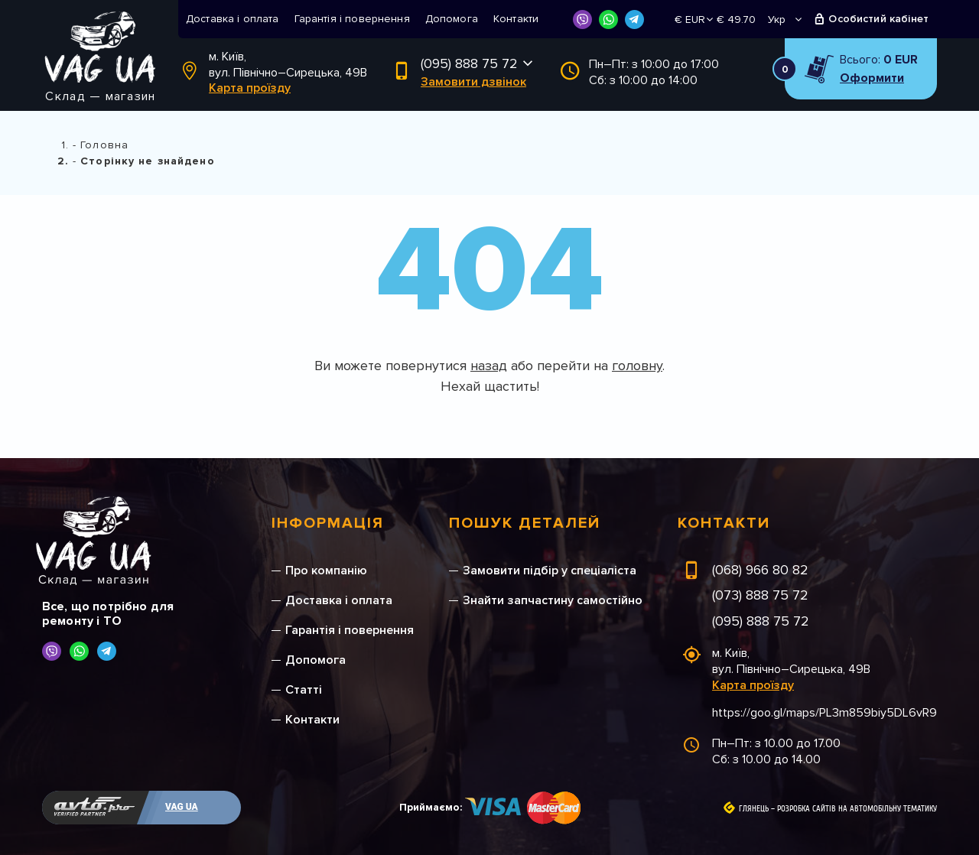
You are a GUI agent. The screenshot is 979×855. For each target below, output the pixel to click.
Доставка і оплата (232, 18)
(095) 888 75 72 (469, 63)
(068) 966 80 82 (760, 569)
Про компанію (326, 570)
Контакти (515, 18)
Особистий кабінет (878, 18)
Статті (303, 689)
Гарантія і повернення (352, 18)
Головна (104, 144)
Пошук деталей (524, 523)
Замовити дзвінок (473, 81)
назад (488, 365)
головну (637, 365)
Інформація (328, 523)
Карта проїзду (250, 88)
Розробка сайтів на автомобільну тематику (857, 809)
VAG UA (181, 806)
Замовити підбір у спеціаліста (549, 570)
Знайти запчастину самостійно (552, 600)
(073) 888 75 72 (760, 595)
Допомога (451, 18)
